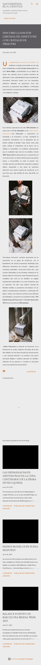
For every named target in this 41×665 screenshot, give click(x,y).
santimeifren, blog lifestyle (13, 5)
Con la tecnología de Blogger (20, 659)
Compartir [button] (31, 372)
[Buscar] (32, 4)
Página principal (9, 18)
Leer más (6, 508)
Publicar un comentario (24, 506)
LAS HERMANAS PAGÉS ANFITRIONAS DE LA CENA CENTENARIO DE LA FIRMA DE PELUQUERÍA (19, 477)
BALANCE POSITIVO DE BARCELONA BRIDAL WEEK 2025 (19, 617)
